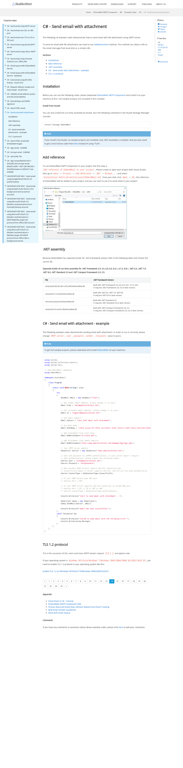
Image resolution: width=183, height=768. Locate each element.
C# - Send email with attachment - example (17, 131)
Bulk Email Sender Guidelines (62, 609)
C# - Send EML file (13, 156)
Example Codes (130, 12)
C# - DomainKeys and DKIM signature (17, 102)
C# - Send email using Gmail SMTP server (20, 46)
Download (163, 61)
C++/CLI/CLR (162, 47)
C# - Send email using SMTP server (20, 26)
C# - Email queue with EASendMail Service (20, 67)
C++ (159, 52)
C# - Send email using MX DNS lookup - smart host (18, 81)
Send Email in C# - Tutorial (60, 600)
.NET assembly (14, 125)
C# (140, 12)
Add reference (14, 121)
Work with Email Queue (59, 612)
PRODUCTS (77, 4)
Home (88, 12)
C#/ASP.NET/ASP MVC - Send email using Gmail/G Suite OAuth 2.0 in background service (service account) (20, 190)
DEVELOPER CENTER (97, 4)
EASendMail (103, 349)
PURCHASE (147, 4)
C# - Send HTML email (15, 108)
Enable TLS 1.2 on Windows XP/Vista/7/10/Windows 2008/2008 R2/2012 (76, 570)
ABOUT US (161, 4)
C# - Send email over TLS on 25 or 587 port (19, 38)
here (76, 143)
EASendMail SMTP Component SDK (64, 603)
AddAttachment (101, 44)
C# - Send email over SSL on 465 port (19, 31)
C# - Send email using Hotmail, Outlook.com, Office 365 (18, 60)
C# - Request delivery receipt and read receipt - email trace (19, 88)
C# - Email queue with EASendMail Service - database (20, 74)
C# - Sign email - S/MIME (16, 147)
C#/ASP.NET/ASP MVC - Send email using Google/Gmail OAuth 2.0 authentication (20, 179)
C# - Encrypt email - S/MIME (17, 152)
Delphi (160, 55)
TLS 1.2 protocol (15, 136)
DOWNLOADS (117, 4)
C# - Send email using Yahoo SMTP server (20, 53)
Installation (13, 116)
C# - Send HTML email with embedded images (17, 142)
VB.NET (161, 45)
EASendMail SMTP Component (105, 12)
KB (121, 12)
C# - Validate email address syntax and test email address (20, 95)
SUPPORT (132, 4)
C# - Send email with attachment (19, 112)
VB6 (159, 50)
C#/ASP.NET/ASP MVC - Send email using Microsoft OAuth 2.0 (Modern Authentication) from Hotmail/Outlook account (20, 202)
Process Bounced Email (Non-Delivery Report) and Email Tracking (78, 606)
